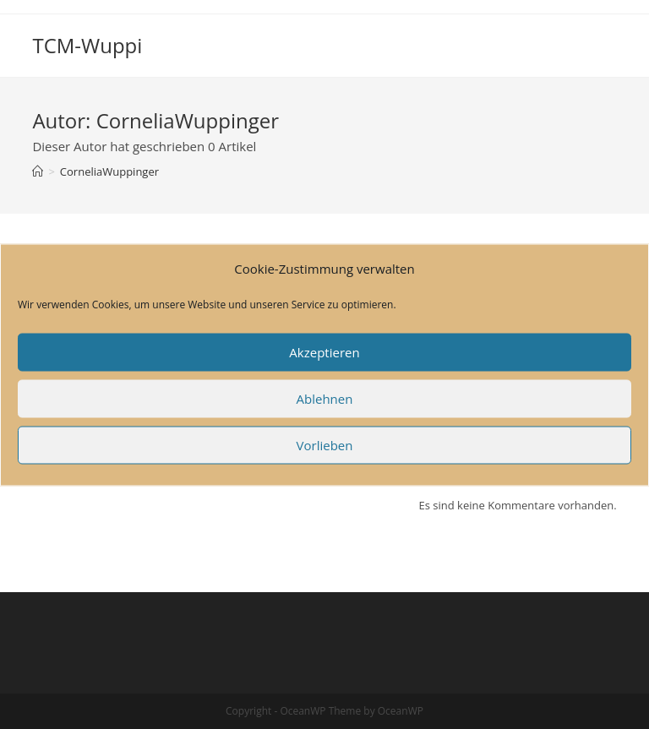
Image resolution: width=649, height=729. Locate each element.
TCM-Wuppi (87, 45)
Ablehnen (325, 398)
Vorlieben (325, 445)
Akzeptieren (324, 352)
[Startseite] (37, 171)
